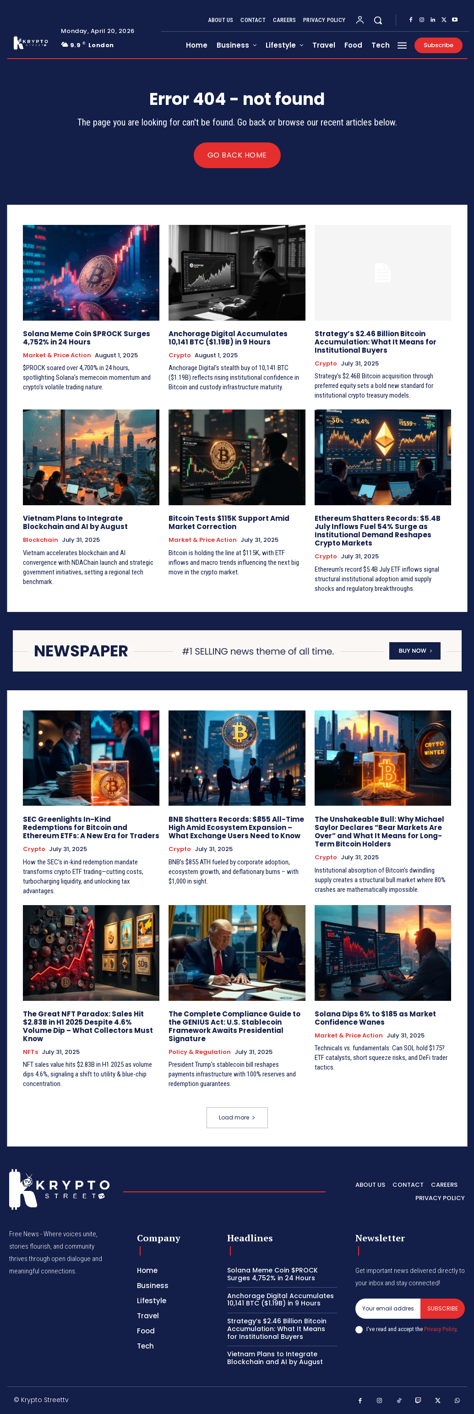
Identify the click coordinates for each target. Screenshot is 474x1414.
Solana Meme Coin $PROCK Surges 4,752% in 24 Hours (86, 338)
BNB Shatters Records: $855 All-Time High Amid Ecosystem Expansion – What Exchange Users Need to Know (236, 827)
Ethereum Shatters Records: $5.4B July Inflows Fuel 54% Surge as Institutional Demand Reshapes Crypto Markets (378, 530)
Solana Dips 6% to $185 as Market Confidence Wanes (375, 1017)
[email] (387, 1309)
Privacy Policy (440, 1329)
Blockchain (40, 540)
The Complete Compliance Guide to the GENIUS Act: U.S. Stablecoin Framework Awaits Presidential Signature (234, 1026)
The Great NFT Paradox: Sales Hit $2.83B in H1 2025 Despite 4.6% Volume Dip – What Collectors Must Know (88, 1026)
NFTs (30, 1051)
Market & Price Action (57, 355)
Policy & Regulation (200, 1051)
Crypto (180, 355)
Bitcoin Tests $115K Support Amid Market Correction (229, 522)
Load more (237, 1117)
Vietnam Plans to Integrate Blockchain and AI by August (75, 522)
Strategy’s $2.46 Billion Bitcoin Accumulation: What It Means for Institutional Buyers (375, 342)
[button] (378, 20)
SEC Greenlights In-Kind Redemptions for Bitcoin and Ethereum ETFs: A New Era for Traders (91, 827)
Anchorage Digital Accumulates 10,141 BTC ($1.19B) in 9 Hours (228, 338)
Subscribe (442, 1308)
